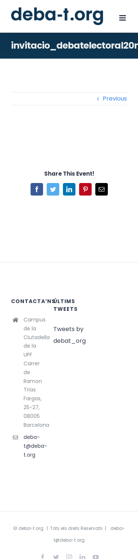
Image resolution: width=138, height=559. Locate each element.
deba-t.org (30, 528)
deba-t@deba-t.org (33, 445)
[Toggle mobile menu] (123, 18)
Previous (115, 98)
